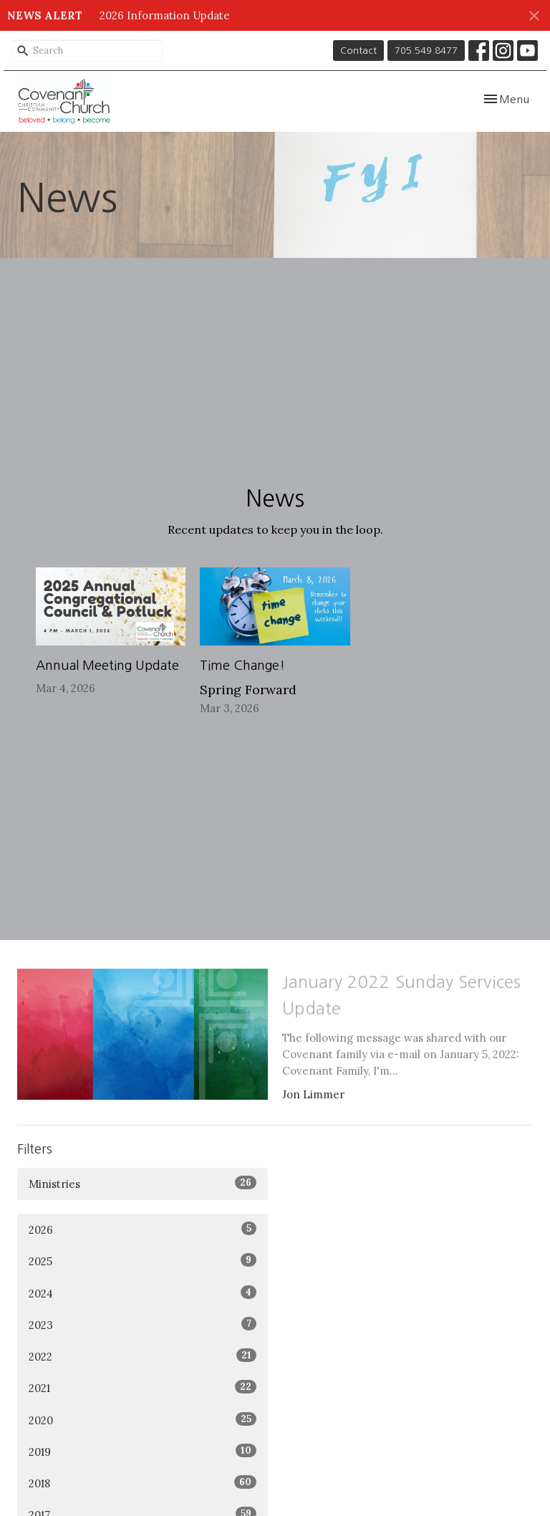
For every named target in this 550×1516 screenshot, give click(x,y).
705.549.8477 (426, 50)
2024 (142, 1292)
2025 (142, 1260)
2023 (142, 1324)
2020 (142, 1419)
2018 (142, 1482)
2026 (142, 1229)
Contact (358, 50)
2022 (142, 1355)
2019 (142, 1451)
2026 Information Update (165, 15)
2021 (142, 1387)
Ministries (142, 1183)
